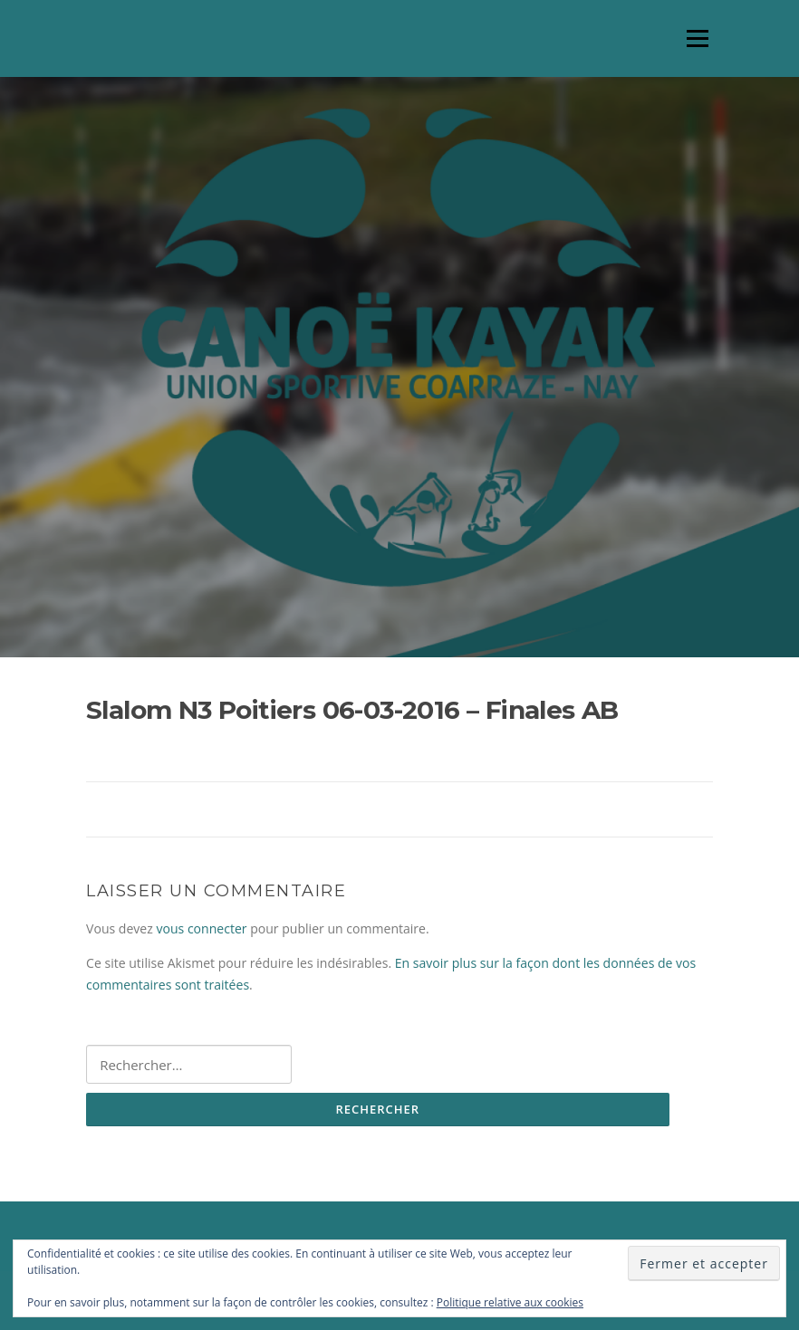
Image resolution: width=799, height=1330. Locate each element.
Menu (697, 38)
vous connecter (201, 928)
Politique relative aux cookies (510, 1302)
